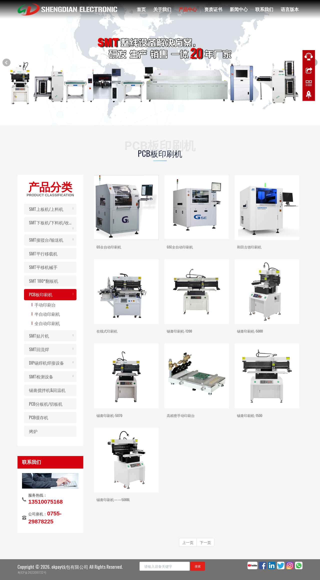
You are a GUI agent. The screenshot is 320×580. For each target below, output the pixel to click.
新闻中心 (239, 9)
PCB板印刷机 (40, 294)
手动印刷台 (45, 305)
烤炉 (33, 431)
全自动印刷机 (47, 323)
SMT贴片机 (39, 336)
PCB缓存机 (38, 417)
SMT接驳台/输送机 (46, 240)
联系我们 (264, 9)
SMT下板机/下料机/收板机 (52, 222)
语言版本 (290, 9)
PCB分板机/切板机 (45, 404)
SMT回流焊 (39, 349)
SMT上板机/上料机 (46, 209)
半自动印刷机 (47, 314)
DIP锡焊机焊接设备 (46, 363)
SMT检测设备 (41, 376)
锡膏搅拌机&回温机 (47, 390)
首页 (141, 9)
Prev (6, 63)
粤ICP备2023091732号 (32, 572)
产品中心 (188, 9)
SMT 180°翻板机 (43, 281)
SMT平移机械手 (43, 267)
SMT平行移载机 (43, 253)
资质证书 (213, 9)
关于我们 (162, 9)
